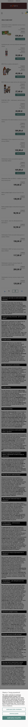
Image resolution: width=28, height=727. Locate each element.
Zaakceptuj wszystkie (14, 718)
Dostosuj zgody (14, 713)
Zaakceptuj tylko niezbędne (14, 709)
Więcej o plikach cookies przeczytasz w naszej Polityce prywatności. (13, 705)
